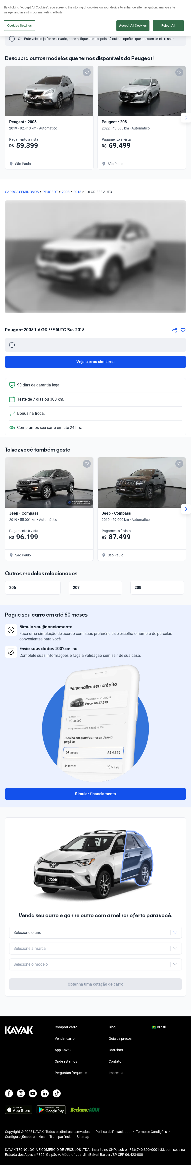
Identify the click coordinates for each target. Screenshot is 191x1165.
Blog (112, 1027)
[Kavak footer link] (19, 1050)
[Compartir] (175, 330)
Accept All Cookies (133, 25)
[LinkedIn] (45, 1093)
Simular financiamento (95, 793)
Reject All (168, 25)
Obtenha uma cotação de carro (95, 984)
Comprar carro (66, 1027)
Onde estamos (66, 1061)
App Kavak (63, 1050)
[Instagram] (21, 1093)
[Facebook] (9, 1093)
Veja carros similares (95, 361)
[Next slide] (186, 118)
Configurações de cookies (25, 1137)
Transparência (60, 1137)
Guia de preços (120, 1038)
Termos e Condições (151, 1132)
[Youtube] (33, 1093)
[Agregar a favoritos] (183, 330)
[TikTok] (57, 1093)
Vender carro (65, 1038)
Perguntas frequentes (71, 1073)
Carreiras (116, 1050)
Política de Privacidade (113, 1132)
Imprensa (116, 1073)
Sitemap (83, 1137)
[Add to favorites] (87, 72)
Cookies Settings (19, 25)
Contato (115, 1061)
